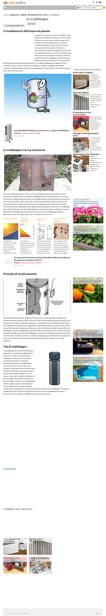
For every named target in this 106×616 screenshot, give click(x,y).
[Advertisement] (24, 12)
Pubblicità (97, 613)
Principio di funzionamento (20, 273)
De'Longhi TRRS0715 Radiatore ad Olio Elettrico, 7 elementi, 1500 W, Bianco (41, 131)
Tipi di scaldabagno (15, 346)
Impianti (24, 15)
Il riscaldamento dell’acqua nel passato (26, 31)
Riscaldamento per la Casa (37, 15)
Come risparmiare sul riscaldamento (12, 540)
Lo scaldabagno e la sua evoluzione (24, 150)
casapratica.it (14, 15)
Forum (80, 7)
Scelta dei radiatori (36, 539)
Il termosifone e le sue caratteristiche (12, 559)
